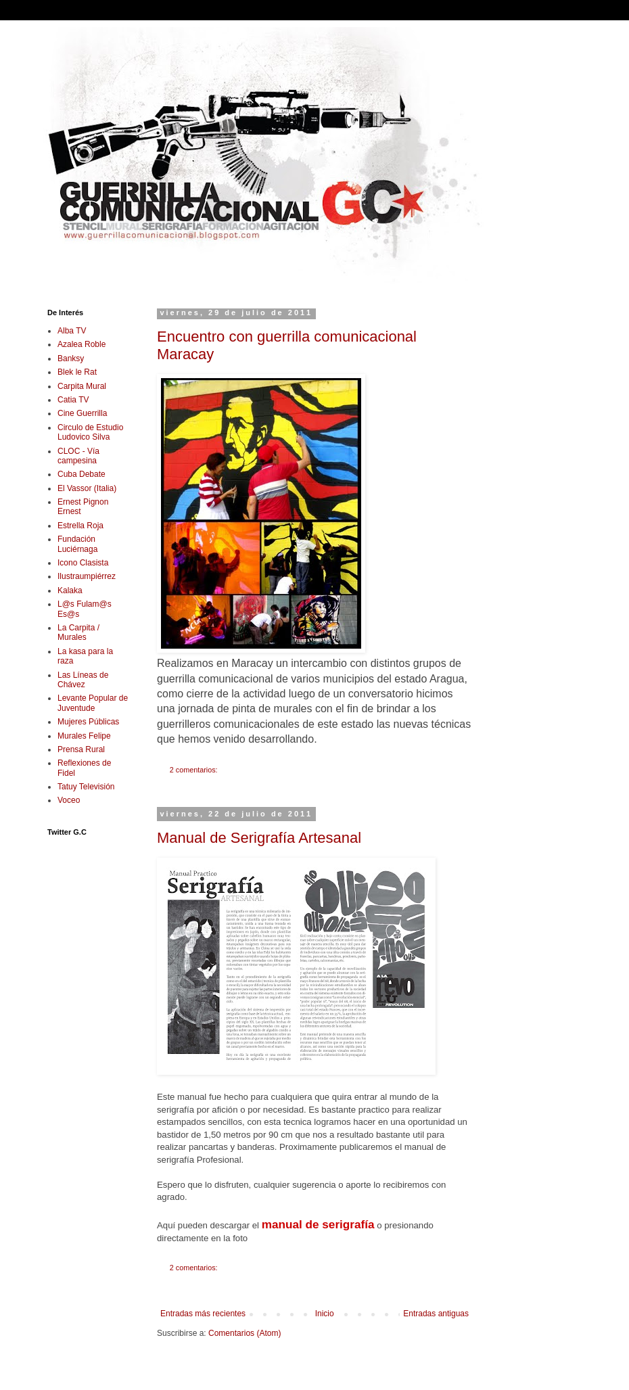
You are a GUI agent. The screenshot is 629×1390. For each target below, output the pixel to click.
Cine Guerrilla (82, 413)
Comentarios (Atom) (244, 1333)
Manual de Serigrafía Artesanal (259, 837)
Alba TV (71, 330)
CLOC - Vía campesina (78, 455)
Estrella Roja (80, 525)
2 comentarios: (195, 770)
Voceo (68, 800)
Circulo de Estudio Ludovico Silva (90, 432)
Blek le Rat (77, 372)
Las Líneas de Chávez (82, 679)
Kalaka (70, 590)
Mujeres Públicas (88, 721)
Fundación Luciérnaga (77, 543)
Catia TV (73, 399)
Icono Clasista (82, 562)
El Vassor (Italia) (86, 488)
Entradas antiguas (436, 1313)
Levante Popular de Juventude (92, 702)
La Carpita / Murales (78, 632)
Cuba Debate (81, 474)
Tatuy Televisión (86, 786)
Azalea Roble (81, 344)
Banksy (70, 358)
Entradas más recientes (203, 1313)
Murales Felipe (84, 736)
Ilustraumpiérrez (86, 576)
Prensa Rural (81, 749)
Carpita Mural (81, 386)
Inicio (324, 1313)
